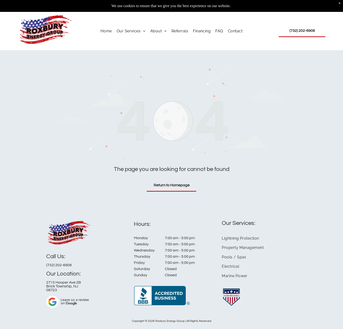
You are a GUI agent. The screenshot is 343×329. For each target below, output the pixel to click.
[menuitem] (106, 21)
